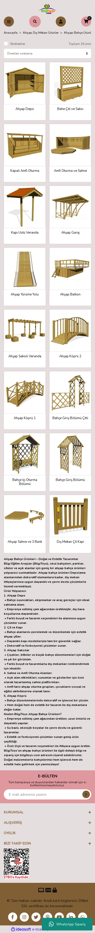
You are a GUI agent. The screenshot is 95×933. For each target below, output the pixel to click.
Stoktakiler (17, 44)
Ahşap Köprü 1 (25, 418)
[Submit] (86, 794)
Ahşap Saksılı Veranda (24, 356)
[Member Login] (61, 21)
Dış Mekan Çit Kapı (70, 542)
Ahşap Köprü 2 (70, 356)
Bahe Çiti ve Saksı (70, 109)
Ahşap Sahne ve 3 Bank (25, 542)
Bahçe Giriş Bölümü (70, 480)
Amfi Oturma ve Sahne (70, 171)
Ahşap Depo (24, 109)
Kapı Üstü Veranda (25, 233)
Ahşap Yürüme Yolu (25, 294)
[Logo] (47, 9)
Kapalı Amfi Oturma (24, 171)
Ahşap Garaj (70, 233)
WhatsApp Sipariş (67, 924)
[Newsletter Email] (47, 794)
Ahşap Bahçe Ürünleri (79, 33)
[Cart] (86, 21)
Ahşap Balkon (70, 294)
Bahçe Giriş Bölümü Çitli (70, 418)
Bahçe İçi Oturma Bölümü (24, 482)
